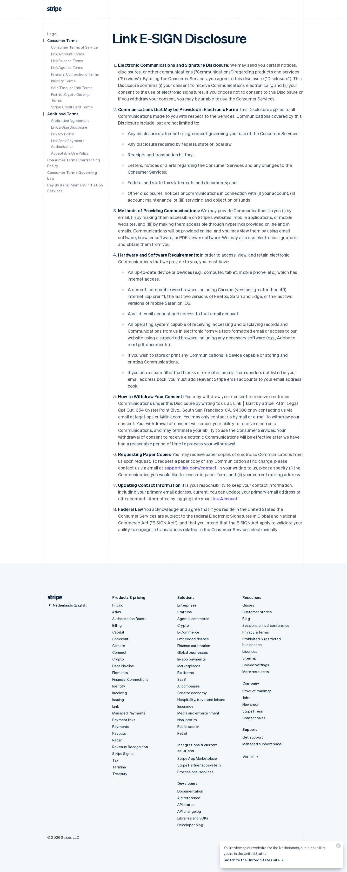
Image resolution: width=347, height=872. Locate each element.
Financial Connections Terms (75, 74)
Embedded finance (193, 638)
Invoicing (119, 692)
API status (185, 804)
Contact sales (254, 717)
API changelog (189, 811)
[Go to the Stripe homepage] (53, 598)
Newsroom (251, 704)
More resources (255, 671)
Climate (118, 645)
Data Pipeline (123, 665)
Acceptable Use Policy (70, 153)
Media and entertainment (198, 713)
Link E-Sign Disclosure (69, 127)
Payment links (124, 719)
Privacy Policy (62, 134)
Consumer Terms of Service (74, 47)
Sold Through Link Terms (72, 87)
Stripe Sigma (122, 753)
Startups (184, 611)
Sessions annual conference (265, 625)
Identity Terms (63, 81)
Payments (120, 726)
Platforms (185, 672)
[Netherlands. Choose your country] (67, 605)
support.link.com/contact (190, 467)
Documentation (190, 791)
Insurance (185, 706)
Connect (119, 652)
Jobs (246, 697)
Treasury (119, 773)
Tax (115, 760)
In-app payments (191, 659)
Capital (118, 632)
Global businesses (192, 652)
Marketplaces (188, 665)
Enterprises (187, 605)
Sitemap (249, 658)
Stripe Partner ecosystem (199, 765)
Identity (118, 686)
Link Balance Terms (67, 60)
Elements (120, 672)
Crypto (118, 659)
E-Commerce (188, 632)
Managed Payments (129, 713)
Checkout (120, 638)
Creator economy (192, 692)
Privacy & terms (255, 632)
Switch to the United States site (254, 860)
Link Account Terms (67, 54)
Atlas (116, 611)
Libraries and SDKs (192, 818)
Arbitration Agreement (70, 120)
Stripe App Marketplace (197, 758)
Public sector (188, 726)
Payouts (119, 733)
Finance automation (193, 645)
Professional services (195, 771)
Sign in (250, 756)
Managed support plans (262, 743)
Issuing (118, 699)
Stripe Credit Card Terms (72, 107)
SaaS (181, 679)
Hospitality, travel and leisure (201, 699)
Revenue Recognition (130, 746)
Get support (252, 737)
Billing (117, 625)
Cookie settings (255, 664)
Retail (182, 733)
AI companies (188, 686)
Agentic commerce (193, 618)
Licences (250, 651)
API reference (188, 797)
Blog (246, 618)
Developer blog (190, 824)
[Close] (337, 847)
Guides (248, 605)
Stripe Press (252, 711)
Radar (117, 740)
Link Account (224, 498)
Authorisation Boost (129, 618)
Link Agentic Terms (67, 67)
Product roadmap (257, 690)
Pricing (117, 605)
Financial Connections (130, 679)
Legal (52, 33)
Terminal (119, 767)
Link (115, 706)
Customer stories (257, 611)
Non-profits (187, 719)
